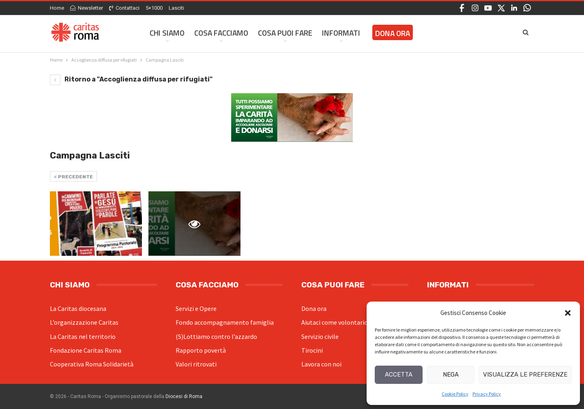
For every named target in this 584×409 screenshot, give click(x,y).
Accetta (398, 374)
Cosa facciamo (221, 33)
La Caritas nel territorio (83, 336)
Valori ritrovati (196, 364)
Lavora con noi (321, 364)
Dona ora (313, 308)
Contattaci (124, 8)
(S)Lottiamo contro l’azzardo (216, 336)
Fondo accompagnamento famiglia (225, 322)
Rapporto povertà (201, 350)
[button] (568, 313)
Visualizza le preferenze (525, 374)
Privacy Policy (486, 394)
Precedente (73, 177)
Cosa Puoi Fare (285, 33)
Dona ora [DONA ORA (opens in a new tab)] (392, 33)
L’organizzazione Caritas (84, 322)
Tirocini (312, 350)
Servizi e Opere (196, 308)
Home (57, 8)
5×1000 (154, 8)
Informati (341, 33)
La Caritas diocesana (78, 308)
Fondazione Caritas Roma (85, 350)
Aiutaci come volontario (334, 322)
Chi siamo (167, 33)
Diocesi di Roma (183, 396)
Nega (451, 374)
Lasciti (176, 8)
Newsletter (86, 8)
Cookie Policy (455, 394)
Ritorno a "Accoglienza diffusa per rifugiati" (131, 79)
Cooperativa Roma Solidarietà (91, 364)
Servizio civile (320, 336)
